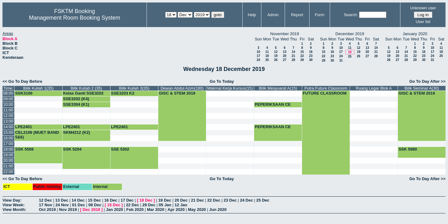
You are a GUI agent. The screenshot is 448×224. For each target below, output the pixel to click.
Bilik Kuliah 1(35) (38, 88)
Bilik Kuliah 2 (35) (86, 88)
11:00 (8, 110)
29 (302, 60)
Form (319, 14)
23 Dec (230, 200)
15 (302, 52)
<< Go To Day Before (22, 81)
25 (267, 60)
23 (310, 56)
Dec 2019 (91, 209)
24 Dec (246, 200)
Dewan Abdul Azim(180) (182, 88)
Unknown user (423, 8)
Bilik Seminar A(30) (421, 88)
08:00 (8, 93)
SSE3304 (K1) (76, 104)
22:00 (8, 171)
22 (302, 56)
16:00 (8, 138)
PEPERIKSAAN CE (273, 104)
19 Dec (164, 200)
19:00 (8, 154)
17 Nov (45, 205)
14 (293, 52)
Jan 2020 (114, 209)
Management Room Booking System (74, 18)
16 (310, 52)
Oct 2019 (47, 209)
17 (258, 56)
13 (284, 52)
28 (293, 60)
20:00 (8, 160)
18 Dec (145, 200)
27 (284, 60)
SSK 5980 (408, 149)
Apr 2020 (176, 209)
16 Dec (110, 200)
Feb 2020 (135, 209)
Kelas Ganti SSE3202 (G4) (83, 95)
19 (276, 56)
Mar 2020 (155, 209)
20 (284, 56)
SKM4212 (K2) (76, 132)
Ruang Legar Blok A (374, 88)
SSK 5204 (72, 149)
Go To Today (222, 81)
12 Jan (181, 205)
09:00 (8, 98)
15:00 (8, 132)
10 (258, 52)
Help (252, 14)
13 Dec (61, 200)
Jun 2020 (217, 209)
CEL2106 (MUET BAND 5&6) (37, 134)
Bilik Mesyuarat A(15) (278, 88)
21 (293, 56)
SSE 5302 (120, 149)
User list (423, 21)
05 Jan (165, 205)
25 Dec (262, 200)
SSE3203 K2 (122, 93)
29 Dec (149, 205)
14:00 (8, 126)
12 (276, 52)
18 (267, 56)
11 (267, 52)
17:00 (8, 143)
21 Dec (197, 200)
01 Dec (78, 205)
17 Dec (127, 200)
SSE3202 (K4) (76, 98)
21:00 (8, 166)
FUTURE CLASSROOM (325, 93)
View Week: (13, 205)
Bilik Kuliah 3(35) (134, 88)
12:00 (8, 115)
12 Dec (45, 200)
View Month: (14, 209)
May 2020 (197, 209)
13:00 (8, 121)
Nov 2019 (68, 209)
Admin (273, 14)
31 (341, 60)
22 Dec (213, 200)
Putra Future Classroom (325, 88)
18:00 (8, 149)
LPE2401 (23, 126)
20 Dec (181, 200)
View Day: (11, 200)
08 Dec (94, 205)
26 (276, 60)
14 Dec (78, 200)
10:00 (8, 104)
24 (258, 60)
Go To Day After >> (427, 81)
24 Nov (62, 205)
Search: (351, 14)
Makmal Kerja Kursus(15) (230, 88)
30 (310, 60)
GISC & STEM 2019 (177, 93)
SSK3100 (24, 93)
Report (297, 14)
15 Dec (94, 200)
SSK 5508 (24, 149)
